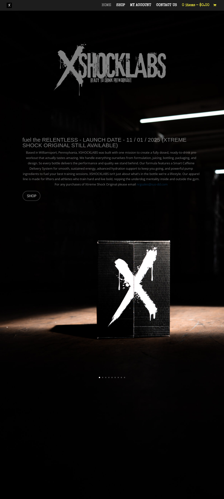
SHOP (120, 5)
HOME (106, 5)
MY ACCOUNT (140, 5)
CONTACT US (166, 5)
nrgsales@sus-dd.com (152, 184)
